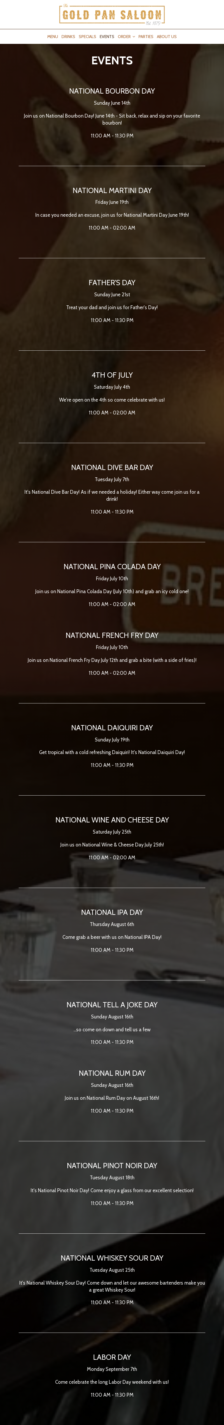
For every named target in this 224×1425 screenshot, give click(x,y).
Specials (87, 36)
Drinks (68, 36)
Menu (52, 36)
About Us (167, 36)
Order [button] (126, 36)
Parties (146, 36)
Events (107, 36)
